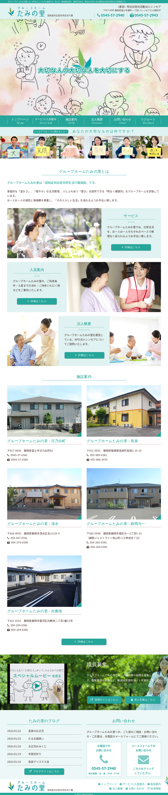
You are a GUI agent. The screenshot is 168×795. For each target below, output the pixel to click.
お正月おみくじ (37, 746)
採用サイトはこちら (104, 699)
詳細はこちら (131, 247)
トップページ (20, 121)
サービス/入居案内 (45, 121)
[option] (15, 147)
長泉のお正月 (36, 731)
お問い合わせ (122, 121)
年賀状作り (34, 754)
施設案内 (71, 121)
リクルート (148, 121)
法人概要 (97, 121)
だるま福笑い (36, 738)
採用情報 (154, 788)
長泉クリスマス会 (38, 762)
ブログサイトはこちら (44, 771)
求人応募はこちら (143, 699)
